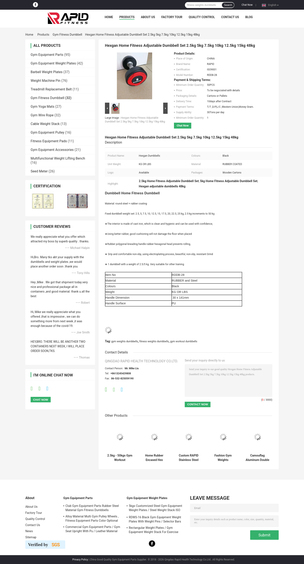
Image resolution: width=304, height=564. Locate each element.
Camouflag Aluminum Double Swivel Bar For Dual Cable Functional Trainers (257, 458)
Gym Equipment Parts (47, 55)
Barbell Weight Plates (46, 72)
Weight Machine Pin (45, 81)
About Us (148, 17)
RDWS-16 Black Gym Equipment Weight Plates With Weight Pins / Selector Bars (155, 519)
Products (126, 17)
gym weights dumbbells (124, 341)
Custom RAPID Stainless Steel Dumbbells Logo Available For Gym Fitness (189, 458)
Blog (249, 17)
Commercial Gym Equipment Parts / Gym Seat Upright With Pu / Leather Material (92, 529)
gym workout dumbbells (183, 341)
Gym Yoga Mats (42, 107)
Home (109, 17)
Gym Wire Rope (42, 115)
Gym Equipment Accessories (52, 150)
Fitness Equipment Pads (49, 141)
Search (228, 5)
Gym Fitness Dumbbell (67, 34)
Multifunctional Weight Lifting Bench (58, 158)
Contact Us (230, 17)
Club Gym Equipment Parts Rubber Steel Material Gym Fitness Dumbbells (92, 508)
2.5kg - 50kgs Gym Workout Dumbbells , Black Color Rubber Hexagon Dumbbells (119, 458)
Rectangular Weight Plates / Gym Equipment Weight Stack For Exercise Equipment (153, 530)
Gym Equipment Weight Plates (53, 63)
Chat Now (247, 4)
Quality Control (202, 17)
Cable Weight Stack (45, 124)
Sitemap (30, 537)
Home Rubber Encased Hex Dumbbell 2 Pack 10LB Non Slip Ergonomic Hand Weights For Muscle (154, 458)
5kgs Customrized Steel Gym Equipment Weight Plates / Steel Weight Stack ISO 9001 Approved (155, 508)
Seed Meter (39, 171)
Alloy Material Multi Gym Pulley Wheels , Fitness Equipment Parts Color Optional (92, 518)
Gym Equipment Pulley (47, 132)
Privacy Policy (80, 559)
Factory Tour (171, 17)
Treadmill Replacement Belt (51, 89)
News (29, 531)
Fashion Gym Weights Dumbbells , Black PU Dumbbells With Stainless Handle (223, 458)
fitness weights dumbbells (154, 341)
